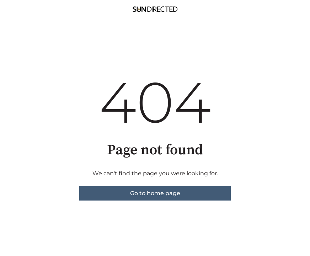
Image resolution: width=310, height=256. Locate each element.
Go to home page (155, 193)
